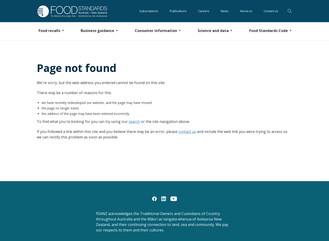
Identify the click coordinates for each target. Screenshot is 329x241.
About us (246, 11)
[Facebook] (154, 198)
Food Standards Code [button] (268, 30)
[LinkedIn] (163, 198)
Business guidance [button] (97, 30)
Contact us (271, 11)
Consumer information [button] (156, 30)
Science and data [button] (213, 30)
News (224, 11)
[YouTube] (173, 198)
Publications (178, 11)
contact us (187, 131)
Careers (203, 11)
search (134, 121)
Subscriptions (148, 11)
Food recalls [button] (49, 30)
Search (289, 11)
